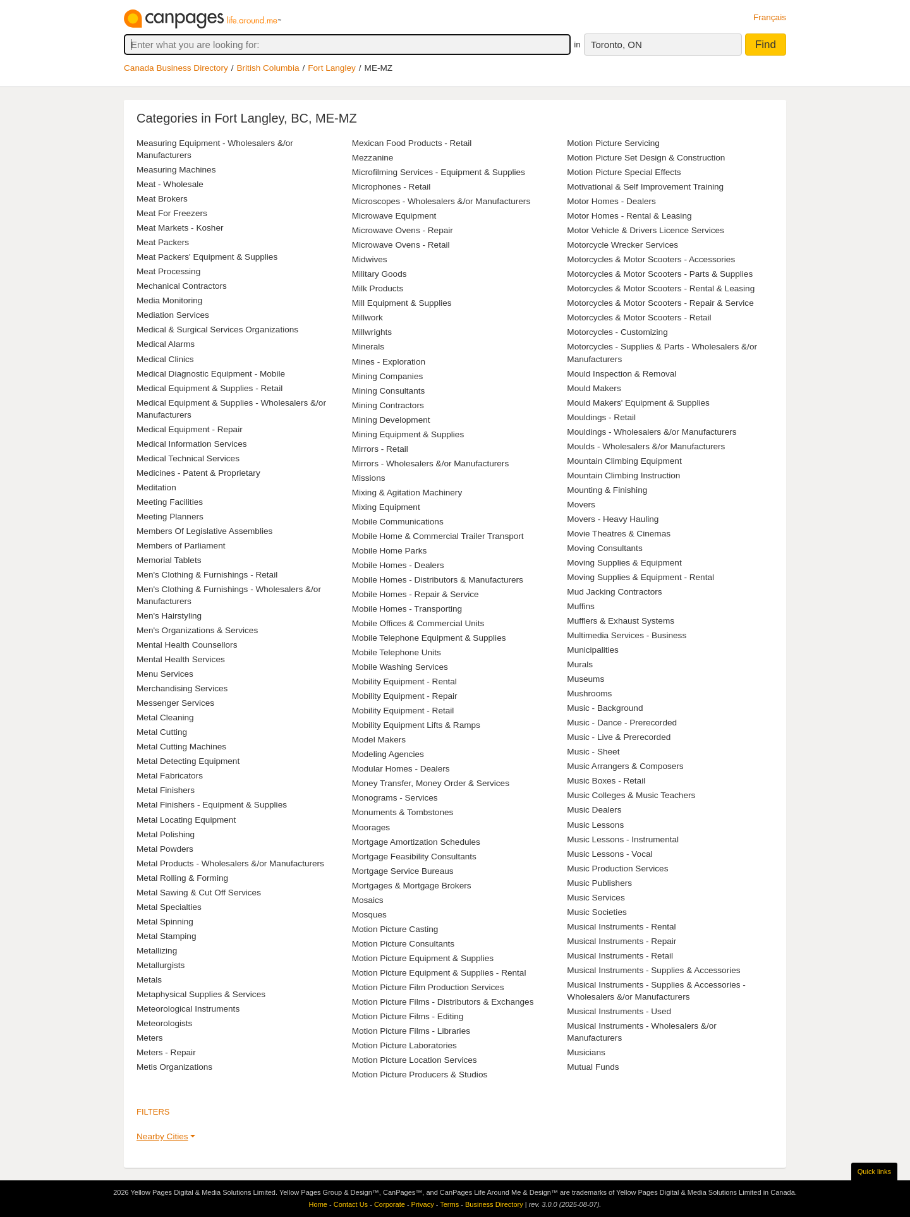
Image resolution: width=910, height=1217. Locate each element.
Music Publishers (599, 883)
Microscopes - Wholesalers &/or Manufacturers (441, 201)
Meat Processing (168, 271)
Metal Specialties (169, 907)
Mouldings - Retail (601, 417)
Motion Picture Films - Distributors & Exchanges (443, 1002)
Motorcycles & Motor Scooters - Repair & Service (660, 303)
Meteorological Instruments (188, 1009)
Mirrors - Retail (380, 449)
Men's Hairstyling (169, 616)
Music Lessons (595, 825)
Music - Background (605, 708)
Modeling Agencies (388, 754)
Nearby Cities (162, 1136)
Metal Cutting (161, 732)
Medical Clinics (165, 359)
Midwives (369, 259)
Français (769, 17)
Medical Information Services (191, 444)
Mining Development (391, 420)
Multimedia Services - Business (626, 635)
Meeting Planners (169, 516)
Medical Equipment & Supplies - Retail (209, 388)
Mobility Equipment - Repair (405, 696)
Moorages (371, 827)
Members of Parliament (181, 545)
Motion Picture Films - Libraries (411, 1031)
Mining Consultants (388, 391)
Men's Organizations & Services (197, 630)
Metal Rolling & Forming (182, 878)
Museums (585, 679)
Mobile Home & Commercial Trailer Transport (438, 536)
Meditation (156, 487)
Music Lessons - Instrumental (623, 839)
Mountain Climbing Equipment (624, 461)
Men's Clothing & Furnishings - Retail (206, 574)
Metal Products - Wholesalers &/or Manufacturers (230, 863)
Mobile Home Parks (389, 550)
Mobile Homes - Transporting (407, 609)
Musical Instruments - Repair (621, 941)
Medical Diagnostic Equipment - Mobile (210, 373)
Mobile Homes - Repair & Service (415, 594)
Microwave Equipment (394, 216)
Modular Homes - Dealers (401, 768)
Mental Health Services (180, 659)
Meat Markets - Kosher (180, 228)
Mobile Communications (398, 521)
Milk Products (378, 288)
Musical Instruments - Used (619, 1011)
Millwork (367, 317)
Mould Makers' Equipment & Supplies (638, 403)
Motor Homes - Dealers (611, 201)
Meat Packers (162, 242)
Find (765, 45)
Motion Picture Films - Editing (408, 1016)
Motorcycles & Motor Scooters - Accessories (651, 259)
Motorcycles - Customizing (617, 332)
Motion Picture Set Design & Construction (646, 157)
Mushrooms (589, 693)
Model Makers (379, 739)
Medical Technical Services (188, 458)
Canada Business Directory (176, 68)
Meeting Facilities (169, 502)
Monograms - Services (395, 797)
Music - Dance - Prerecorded (622, 722)
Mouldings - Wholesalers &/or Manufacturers (651, 432)
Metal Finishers (165, 790)
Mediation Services (172, 315)
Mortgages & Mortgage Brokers (411, 885)
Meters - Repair (166, 1052)
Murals (580, 664)
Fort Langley (332, 68)
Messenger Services (175, 703)
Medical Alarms (165, 344)
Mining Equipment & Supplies (408, 434)
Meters (149, 1038)
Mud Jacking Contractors (614, 591)
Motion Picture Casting (395, 929)
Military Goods (379, 274)
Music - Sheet (593, 751)
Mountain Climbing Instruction (623, 475)
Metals (149, 979)
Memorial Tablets (169, 560)
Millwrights (372, 332)
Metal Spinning (164, 921)
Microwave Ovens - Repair (402, 230)
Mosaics (368, 900)
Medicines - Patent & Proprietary (198, 473)
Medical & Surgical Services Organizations (217, 329)
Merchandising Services (182, 688)
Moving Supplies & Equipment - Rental (640, 577)
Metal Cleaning (165, 717)
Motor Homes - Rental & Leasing (629, 216)
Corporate (389, 1204)
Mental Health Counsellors (186, 645)
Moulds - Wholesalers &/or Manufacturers (646, 446)
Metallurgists (160, 965)
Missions (368, 478)
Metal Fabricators (169, 775)
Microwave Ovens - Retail (401, 245)
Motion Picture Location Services (414, 1060)
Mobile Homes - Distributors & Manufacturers (437, 579)
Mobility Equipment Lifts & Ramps (416, 725)
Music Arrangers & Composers (625, 766)
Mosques (369, 914)
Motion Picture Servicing (613, 143)
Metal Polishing (165, 834)
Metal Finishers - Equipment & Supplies (211, 804)
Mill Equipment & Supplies (402, 303)
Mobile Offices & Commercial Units (418, 623)
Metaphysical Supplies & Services (200, 994)
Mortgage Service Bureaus (403, 871)
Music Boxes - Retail (606, 780)
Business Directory (494, 1204)
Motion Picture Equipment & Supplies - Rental (439, 973)
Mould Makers (594, 388)
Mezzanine (373, 157)
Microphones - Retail (391, 186)
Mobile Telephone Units (396, 652)
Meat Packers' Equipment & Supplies (206, 257)
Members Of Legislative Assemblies (204, 531)
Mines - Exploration (388, 361)
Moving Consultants (604, 548)
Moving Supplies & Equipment (624, 562)
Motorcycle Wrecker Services (622, 245)
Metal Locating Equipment (186, 820)
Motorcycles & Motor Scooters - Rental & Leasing (661, 288)
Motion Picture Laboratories (404, 1045)
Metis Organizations (174, 1067)
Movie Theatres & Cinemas (618, 533)
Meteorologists (164, 1023)
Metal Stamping (166, 936)
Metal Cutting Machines (181, 746)
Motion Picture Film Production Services (428, 987)
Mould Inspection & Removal (621, 373)
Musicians (586, 1052)
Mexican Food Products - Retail (412, 143)
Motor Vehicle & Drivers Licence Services (645, 230)
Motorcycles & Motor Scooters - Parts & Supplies (660, 274)
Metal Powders (164, 849)
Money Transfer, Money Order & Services (430, 783)
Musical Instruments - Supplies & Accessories (653, 970)
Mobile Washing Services (400, 667)
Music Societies (596, 912)
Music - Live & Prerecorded (618, 737)
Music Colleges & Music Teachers (631, 795)
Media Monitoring (169, 300)
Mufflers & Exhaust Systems (620, 621)
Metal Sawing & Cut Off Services (198, 892)
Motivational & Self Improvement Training (645, 186)
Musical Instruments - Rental (621, 926)
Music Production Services (617, 868)
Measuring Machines (175, 169)
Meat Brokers (162, 198)
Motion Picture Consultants (403, 943)
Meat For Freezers (171, 213)
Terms (449, 1204)
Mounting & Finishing (607, 490)
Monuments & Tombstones (403, 812)
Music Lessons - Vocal (609, 854)
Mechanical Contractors (181, 286)
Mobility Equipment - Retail (403, 710)
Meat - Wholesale (169, 184)
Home (318, 1204)
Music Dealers (594, 809)
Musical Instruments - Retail (620, 955)
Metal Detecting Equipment (188, 761)
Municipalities (593, 650)
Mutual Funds (593, 1067)
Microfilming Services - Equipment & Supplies (438, 172)
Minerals (368, 346)
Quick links (874, 1171)
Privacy (422, 1204)
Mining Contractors (388, 405)
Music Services (595, 897)
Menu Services (164, 674)
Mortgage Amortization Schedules (416, 842)
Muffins (581, 606)
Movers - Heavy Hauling (612, 519)
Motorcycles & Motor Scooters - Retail (639, 317)
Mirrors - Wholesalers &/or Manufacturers (430, 463)
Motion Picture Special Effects (624, 172)
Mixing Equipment (386, 507)
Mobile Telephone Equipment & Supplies (429, 638)
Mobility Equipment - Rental (404, 681)
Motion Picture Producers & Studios (420, 1074)
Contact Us (351, 1204)
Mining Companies (387, 376)
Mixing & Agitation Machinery (407, 492)
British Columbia (268, 68)
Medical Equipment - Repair (189, 429)
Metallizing (156, 950)
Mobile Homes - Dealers (398, 565)
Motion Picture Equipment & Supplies (423, 958)
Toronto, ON (616, 44)
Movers (581, 504)
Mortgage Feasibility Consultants (414, 856)
